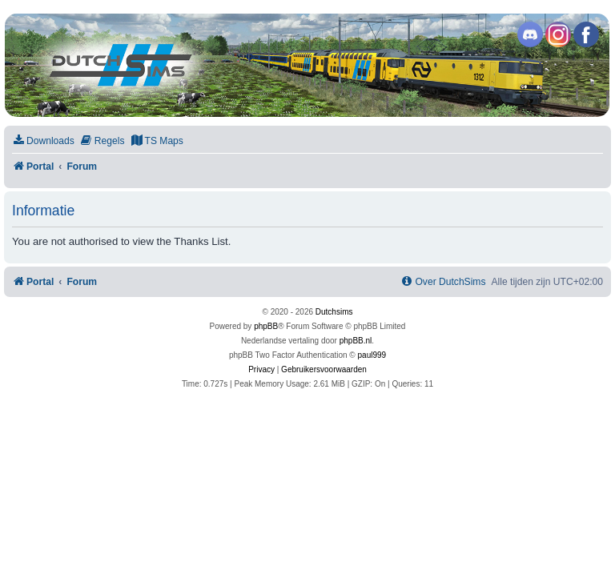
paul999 (372, 355)
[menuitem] (43, 141)
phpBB (266, 326)
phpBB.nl (356, 340)
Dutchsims (334, 311)
